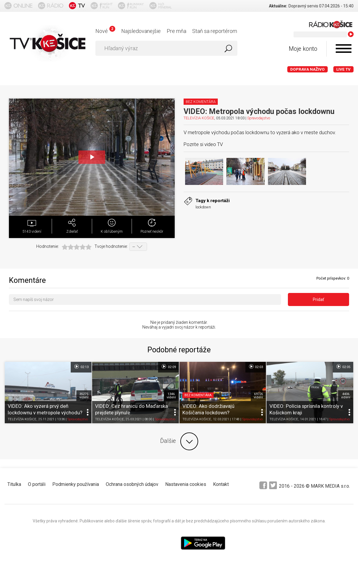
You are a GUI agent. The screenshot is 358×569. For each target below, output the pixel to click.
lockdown (203, 207)
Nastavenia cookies (185, 484)
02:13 (81, 366)
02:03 (255, 366)
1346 (171, 395)
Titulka (14, 484)
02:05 (343, 366)
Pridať (318, 299)
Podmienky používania (75, 484)
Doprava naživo (307, 69)
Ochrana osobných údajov (132, 484)
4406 (345, 395)
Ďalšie (179, 441)
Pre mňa (176, 31)
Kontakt (221, 484)
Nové (105, 31)
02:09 (168, 366)
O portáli (36, 484)
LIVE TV (343, 69)
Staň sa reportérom (214, 31)
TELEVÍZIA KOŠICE (199, 118)
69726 (258, 395)
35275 (84, 395)
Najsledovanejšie (141, 31)
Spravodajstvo (258, 118)
